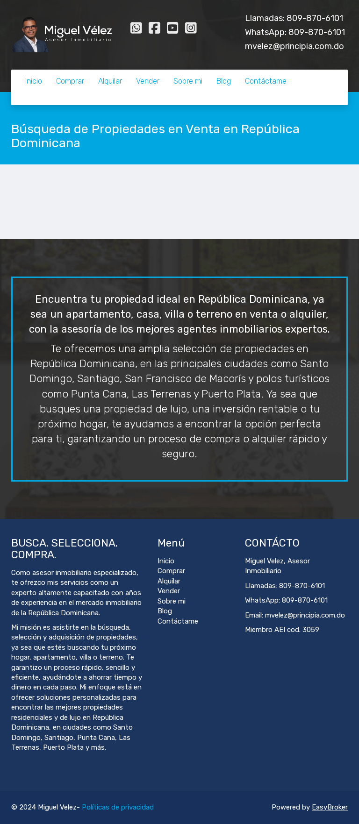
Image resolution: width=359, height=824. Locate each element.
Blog (223, 81)
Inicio (33, 81)
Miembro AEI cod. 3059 (282, 629)
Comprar (70, 81)
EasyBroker (330, 807)
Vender (147, 81)
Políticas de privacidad (118, 807)
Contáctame (266, 81)
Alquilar (110, 81)
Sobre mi (187, 81)
